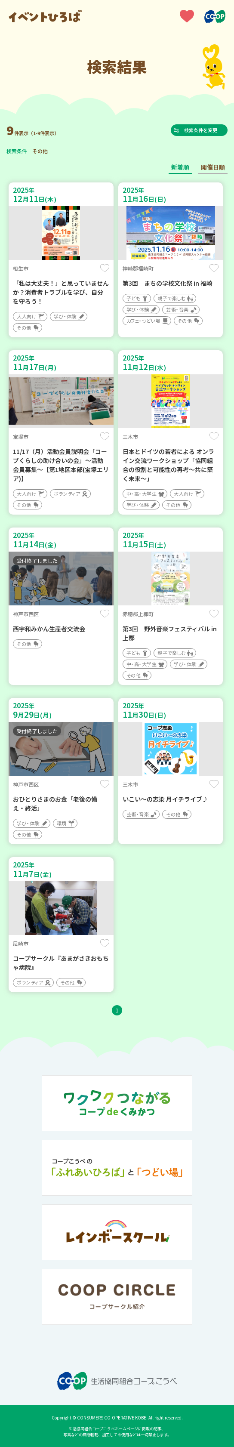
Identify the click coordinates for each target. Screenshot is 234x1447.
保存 (104, 268)
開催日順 (213, 167)
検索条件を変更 (202, 129)
